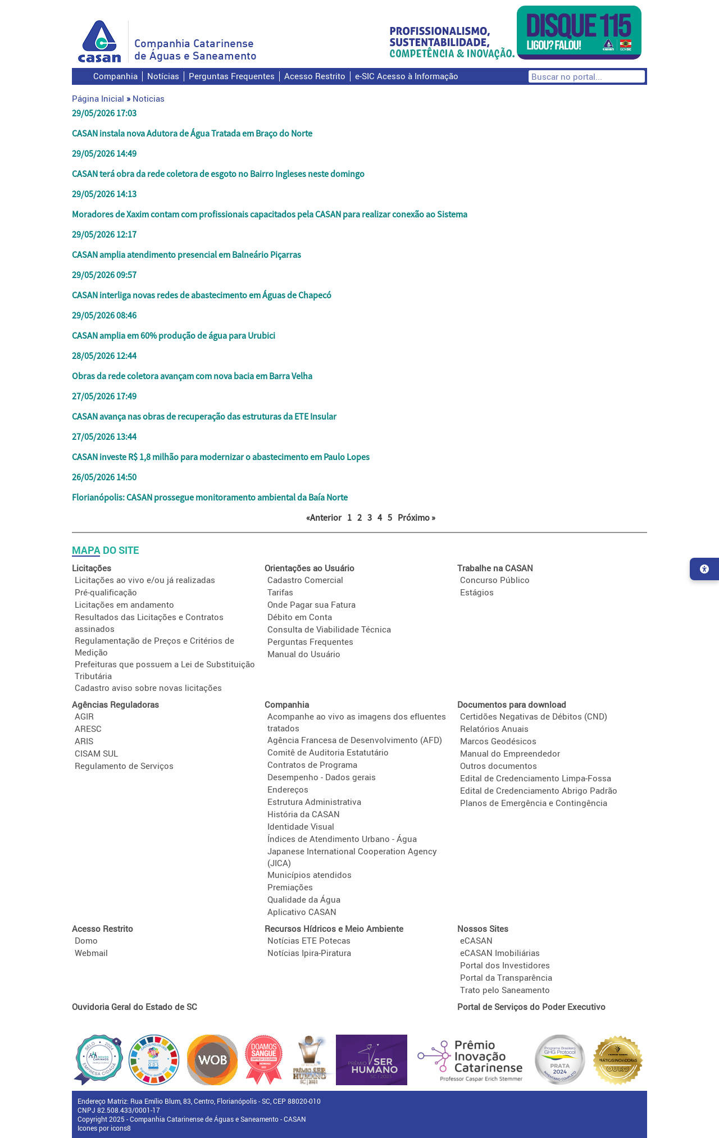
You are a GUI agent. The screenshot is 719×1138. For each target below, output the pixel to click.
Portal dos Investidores (505, 965)
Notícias (163, 75)
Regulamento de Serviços (124, 765)
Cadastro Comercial (305, 579)
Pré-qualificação (106, 592)
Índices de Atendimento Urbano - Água (342, 838)
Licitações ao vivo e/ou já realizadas (145, 579)
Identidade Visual (300, 826)
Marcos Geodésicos (498, 740)
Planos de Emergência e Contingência (533, 802)
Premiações (290, 887)
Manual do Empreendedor (510, 753)
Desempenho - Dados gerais (321, 776)
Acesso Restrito (314, 75)
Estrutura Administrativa (314, 801)
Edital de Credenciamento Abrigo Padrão (538, 790)
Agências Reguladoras (115, 704)
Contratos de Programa (312, 764)
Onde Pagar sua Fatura (311, 604)
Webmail (91, 952)
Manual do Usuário (303, 653)
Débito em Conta (299, 616)
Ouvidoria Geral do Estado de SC (134, 1006)
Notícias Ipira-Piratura (309, 952)
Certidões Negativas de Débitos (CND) (533, 716)
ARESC (88, 728)
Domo (86, 940)
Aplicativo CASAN (301, 911)
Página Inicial (98, 98)
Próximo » (416, 517)
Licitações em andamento (124, 604)
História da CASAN (303, 814)
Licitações (91, 567)
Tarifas (280, 592)
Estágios (477, 592)
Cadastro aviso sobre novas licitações (148, 687)
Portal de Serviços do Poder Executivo (531, 1006)
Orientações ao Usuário (309, 567)
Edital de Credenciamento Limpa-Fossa (535, 778)
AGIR (84, 716)
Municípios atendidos (309, 874)
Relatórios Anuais (494, 728)
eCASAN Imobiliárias (500, 952)
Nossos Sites (482, 928)
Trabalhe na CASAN (495, 567)
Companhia (115, 75)
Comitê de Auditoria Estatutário (328, 752)
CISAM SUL (96, 753)
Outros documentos (498, 765)
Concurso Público (495, 579)
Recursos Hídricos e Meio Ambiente (334, 928)
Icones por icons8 (104, 1127)
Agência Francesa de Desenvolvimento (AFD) (354, 739)
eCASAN (476, 940)
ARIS (84, 740)
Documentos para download (511, 704)
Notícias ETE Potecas (309, 940)
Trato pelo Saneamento (505, 989)
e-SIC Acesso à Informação (406, 75)
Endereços (287, 789)
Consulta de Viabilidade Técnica (329, 629)
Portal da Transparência (506, 977)
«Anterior (324, 517)
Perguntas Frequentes (232, 75)
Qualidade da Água (303, 899)
